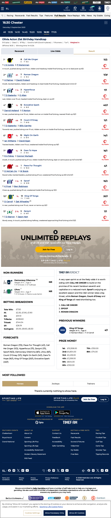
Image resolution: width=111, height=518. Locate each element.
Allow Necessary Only (54, 514)
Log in (70, 249)
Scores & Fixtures (77, 442)
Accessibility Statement (33, 450)
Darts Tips (100, 446)
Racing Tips (100, 433)
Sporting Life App (31, 446)
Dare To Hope (30, 150)
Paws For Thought (33, 165)
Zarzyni (27, 211)
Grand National (8, 442)
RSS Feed (28, 458)
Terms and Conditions (6, 479)
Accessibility (57, 442)
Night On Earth (31, 135)
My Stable (74, 450)
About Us (28, 433)
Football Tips (101, 437)
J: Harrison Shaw (76, 333)
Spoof (26, 181)
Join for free (89, 399)
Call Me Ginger (31, 59)
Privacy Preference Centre (51, 479)
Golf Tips (99, 442)
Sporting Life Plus (31, 442)
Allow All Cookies (76, 514)
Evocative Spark (31, 105)
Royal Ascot (7, 437)
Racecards (75, 433)
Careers (27, 437)
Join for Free (49, 249)
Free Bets (74, 454)
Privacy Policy (21, 479)
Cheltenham (7, 433)
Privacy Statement (34, 479)
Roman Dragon (31, 74)
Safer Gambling (58, 446)
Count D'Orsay (31, 120)
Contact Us (56, 433)
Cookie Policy (67, 479)
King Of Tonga (31, 196)
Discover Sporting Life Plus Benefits (55, 256)
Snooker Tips (101, 450)
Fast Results (75, 437)
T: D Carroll (89, 333)
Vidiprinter (75, 446)
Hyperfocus (29, 90)
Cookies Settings (32, 514)
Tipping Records (102, 454)
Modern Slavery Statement (35, 454)
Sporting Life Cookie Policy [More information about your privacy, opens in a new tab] (51, 507)
